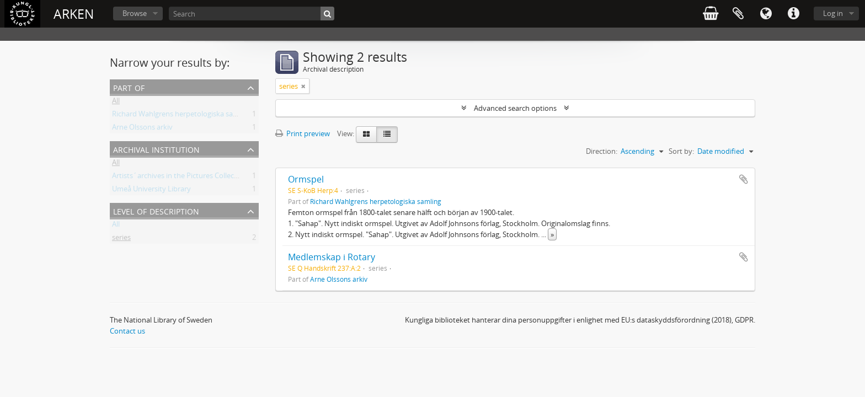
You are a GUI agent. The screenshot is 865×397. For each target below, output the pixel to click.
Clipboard (738, 14)
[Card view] (366, 134)
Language (765, 14)
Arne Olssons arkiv (142, 129)
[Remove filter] (303, 86)
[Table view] (387, 134)
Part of (129, 86)
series (121, 239)
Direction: (601, 151)
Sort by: (681, 151)
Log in (833, 13)
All (116, 103)
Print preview (302, 133)
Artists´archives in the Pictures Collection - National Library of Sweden (226, 178)
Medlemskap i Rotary (331, 257)
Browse (134, 13)
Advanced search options (515, 108)
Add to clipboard (743, 179)
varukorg (710, 14)
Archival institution (156, 148)
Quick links (793, 14)
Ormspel (306, 179)
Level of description (156, 210)
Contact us (127, 331)
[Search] (251, 13)
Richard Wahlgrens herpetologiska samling (181, 116)
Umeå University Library (151, 191)
